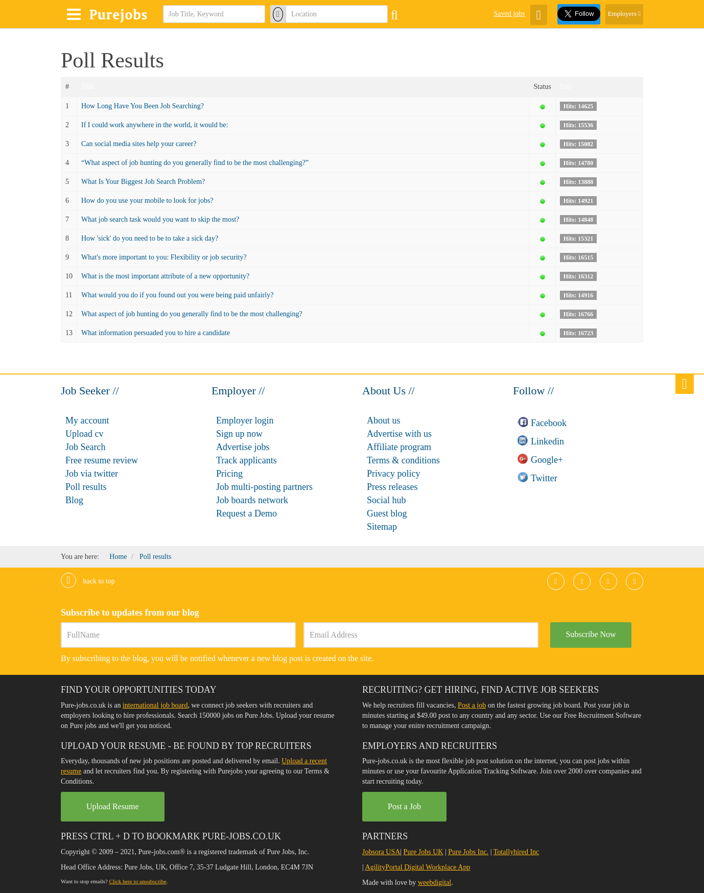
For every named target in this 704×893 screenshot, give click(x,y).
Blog (74, 500)
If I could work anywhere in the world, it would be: (154, 125)
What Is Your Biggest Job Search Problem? (143, 181)
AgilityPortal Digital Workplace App (418, 867)
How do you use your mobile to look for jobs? (147, 200)
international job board (155, 705)
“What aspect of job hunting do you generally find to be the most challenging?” (195, 163)
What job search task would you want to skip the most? (160, 219)
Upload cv (84, 434)
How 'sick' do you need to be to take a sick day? (149, 238)
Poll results (86, 487)
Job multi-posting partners (264, 487)
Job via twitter (91, 473)
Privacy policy (393, 473)
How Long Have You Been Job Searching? (142, 106)
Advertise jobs (242, 447)
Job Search (85, 447)
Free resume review (101, 460)
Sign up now (239, 434)
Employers (624, 13)
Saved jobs (509, 13)
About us (384, 420)
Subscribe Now (591, 634)
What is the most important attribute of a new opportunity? (165, 276)
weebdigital (434, 882)
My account (87, 420)
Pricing (229, 473)
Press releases (392, 487)
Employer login (244, 420)
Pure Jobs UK (423, 852)
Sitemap (382, 527)
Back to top (88, 581)
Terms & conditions (403, 460)
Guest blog (387, 513)
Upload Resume (112, 806)
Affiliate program (399, 447)
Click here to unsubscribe (137, 881)
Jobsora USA (381, 852)
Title (88, 86)
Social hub (386, 500)
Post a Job (404, 806)
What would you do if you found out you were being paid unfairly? (177, 295)
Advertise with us (399, 434)
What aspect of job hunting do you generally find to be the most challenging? (191, 314)
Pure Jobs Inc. (468, 852)
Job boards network (252, 500)
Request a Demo (246, 513)
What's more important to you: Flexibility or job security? (164, 257)
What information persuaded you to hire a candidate (155, 333)
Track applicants (246, 460)
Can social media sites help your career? (138, 144)
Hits (566, 86)
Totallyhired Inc (516, 852)
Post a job (472, 705)
